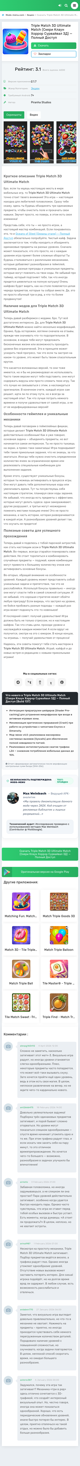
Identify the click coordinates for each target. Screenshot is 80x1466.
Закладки (42, 54)
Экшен (35, 88)
